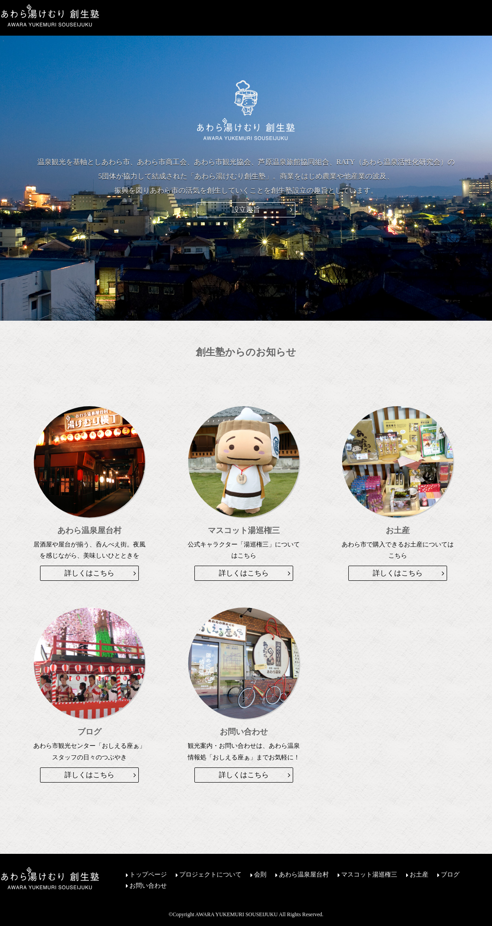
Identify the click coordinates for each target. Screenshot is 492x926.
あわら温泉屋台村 (304, 875)
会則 (260, 875)
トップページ (148, 875)
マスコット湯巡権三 (369, 875)
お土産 (419, 875)
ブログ (450, 875)
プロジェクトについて (210, 875)
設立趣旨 (246, 209)
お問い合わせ (148, 886)
